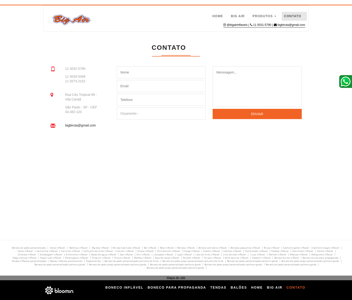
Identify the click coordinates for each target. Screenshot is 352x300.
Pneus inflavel (122, 258)
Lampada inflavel (163, 254)
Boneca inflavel (186, 248)
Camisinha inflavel (47, 251)
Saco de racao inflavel (167, 258)
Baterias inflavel (78, 248)
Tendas (218, 287)
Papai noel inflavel (50, 258)
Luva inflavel (257, 254)
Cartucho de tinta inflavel (98, 251)
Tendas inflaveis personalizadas (29, 261)
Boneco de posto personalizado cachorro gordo (252, 261)
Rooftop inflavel (142, 258)
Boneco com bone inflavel (212, 248)
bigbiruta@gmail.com (291, 25)
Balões (239, 287)
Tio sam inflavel (212, 258)
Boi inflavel (150, 248)
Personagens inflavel (76, 258)
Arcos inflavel (57, 248)
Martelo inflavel (277, 254)
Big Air (238, 16)
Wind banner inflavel (236, 258)
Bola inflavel (167, 248)
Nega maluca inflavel (25, 258)
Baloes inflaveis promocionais (66, 261)
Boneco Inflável (124, 287)
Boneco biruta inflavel (286, 258)
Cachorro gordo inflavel (296, 248)
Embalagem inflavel (51, 254)
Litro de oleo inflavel (234, 254)
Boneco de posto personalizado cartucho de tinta (131, 261)
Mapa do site (176, 278)
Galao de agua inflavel (103, 254)
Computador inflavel (256, 251)
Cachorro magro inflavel (325, 248)
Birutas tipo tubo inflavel (126, 248)
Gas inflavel (126, 254)
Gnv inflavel (143, 254)
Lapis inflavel (184, 254)
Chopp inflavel (192, 251)
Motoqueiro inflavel (322, 254)
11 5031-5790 (262, 25)
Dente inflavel (325, 251)
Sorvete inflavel (191, 258)
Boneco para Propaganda (177, 287)
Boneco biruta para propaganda (320, 258)
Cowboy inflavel (279, 251)
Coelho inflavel (211, 251)
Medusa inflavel (299, 254)
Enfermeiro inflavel (76, 254)
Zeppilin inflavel (261, 258)
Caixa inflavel (25, 251)
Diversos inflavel (27, 254)
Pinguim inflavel (101, 258)
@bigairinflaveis (237, 25)
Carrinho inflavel (70, 251)
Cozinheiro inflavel (302, 251)
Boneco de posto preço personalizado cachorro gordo (310, 261)
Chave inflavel (145, 251)
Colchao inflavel (232, 251)
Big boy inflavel (100, 248)
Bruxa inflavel (271, 248)
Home (217, 16)
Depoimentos (93, 261)
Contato (292, 16)
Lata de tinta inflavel (207, 254)
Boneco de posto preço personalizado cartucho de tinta (192, 261)
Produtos (264, 16)
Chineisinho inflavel (168, 251)
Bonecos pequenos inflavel (245, 248)
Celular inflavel (125, 251)
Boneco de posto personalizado (29, 248)
